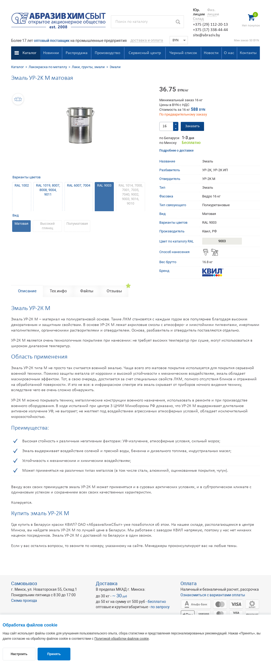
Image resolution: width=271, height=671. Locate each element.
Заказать (192, 126)
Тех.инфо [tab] (58, 291)
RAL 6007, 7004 (78, 185)
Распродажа (77, 53)
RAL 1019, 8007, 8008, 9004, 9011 (48, 189)
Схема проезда (24, 600)
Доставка (107, 583)
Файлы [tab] (86, 291)
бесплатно (157, 601)
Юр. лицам (197, 12)
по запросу (160, 607)
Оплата (188, 583)
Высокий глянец (47, 226)
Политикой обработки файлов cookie (121, 639)
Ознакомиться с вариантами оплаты (212, 595)
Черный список (183, 53)
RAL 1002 (22, 185)
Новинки (51, 53)
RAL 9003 (104, 185)
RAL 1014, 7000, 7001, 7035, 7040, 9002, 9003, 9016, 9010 (131, 194)
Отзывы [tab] (114, 291)
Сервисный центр (145, 53)
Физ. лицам (211, 12)
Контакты (248, 53)
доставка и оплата (146, 40)
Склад (198, 19)
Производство (107, 53)
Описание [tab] (27, 291)
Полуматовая (77, 224)
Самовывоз (24, 583)
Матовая (21, 224)
